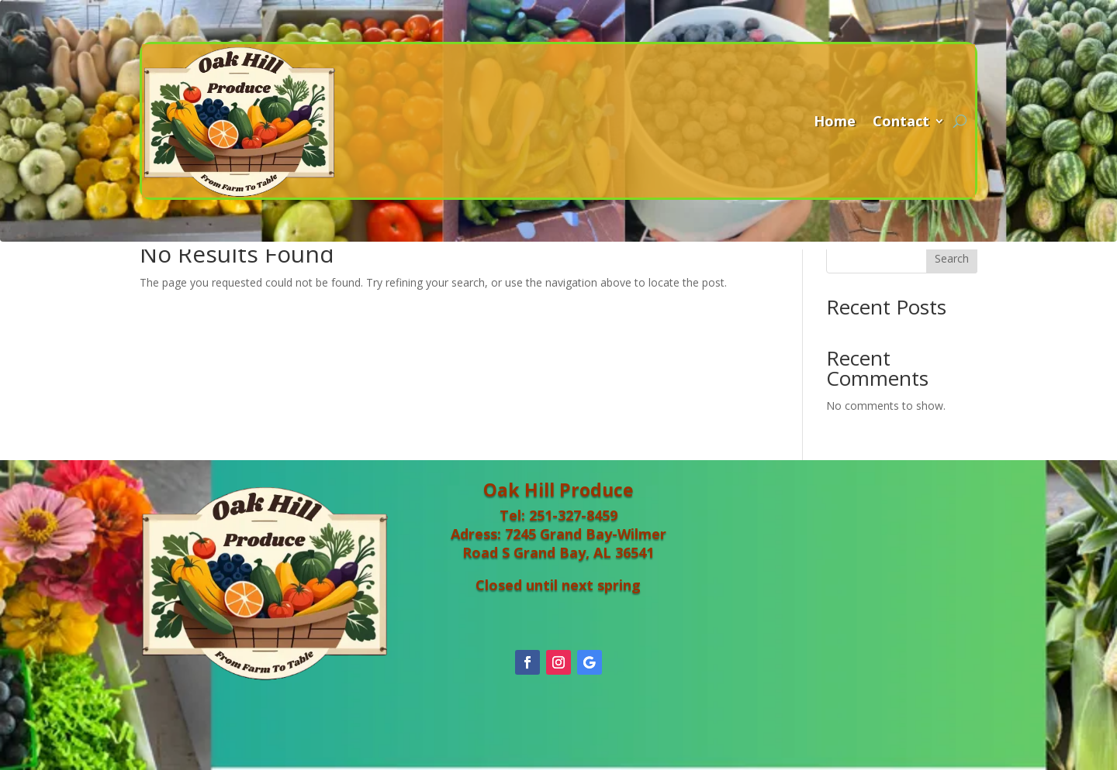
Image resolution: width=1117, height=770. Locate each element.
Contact (901, 121)
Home (835, 121)
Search (952, 258)
